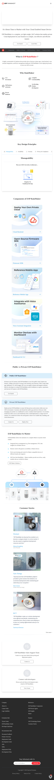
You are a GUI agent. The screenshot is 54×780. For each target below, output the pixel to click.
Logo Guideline (6, 711)
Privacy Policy (16, 773)
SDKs (3, 747)
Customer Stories (32, 724)
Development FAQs (7, 752)
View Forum (27, 688)
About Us (4, 706)
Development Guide (7, 741)
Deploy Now (25, 422)
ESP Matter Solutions (14, 463)
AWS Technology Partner (34, 721)
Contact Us (11, 422)
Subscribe (35, 763)
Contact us (27, 661)
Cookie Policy (38, 773)
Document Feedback (7, 734)
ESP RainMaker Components (35, 706)
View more (49, 632)
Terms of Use (27, 773)
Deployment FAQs (6, 749)
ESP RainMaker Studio (7, 724)
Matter (30, 713)
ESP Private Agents (33, 708)
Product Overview (6, 736)
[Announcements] (3, 50)
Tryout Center (5, 721)
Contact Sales (5, 708)
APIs (3, 744)
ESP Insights (31, 711)
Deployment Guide (6, 739)
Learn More (34, 43)
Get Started (20, 43)
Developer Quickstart (7, 726)
